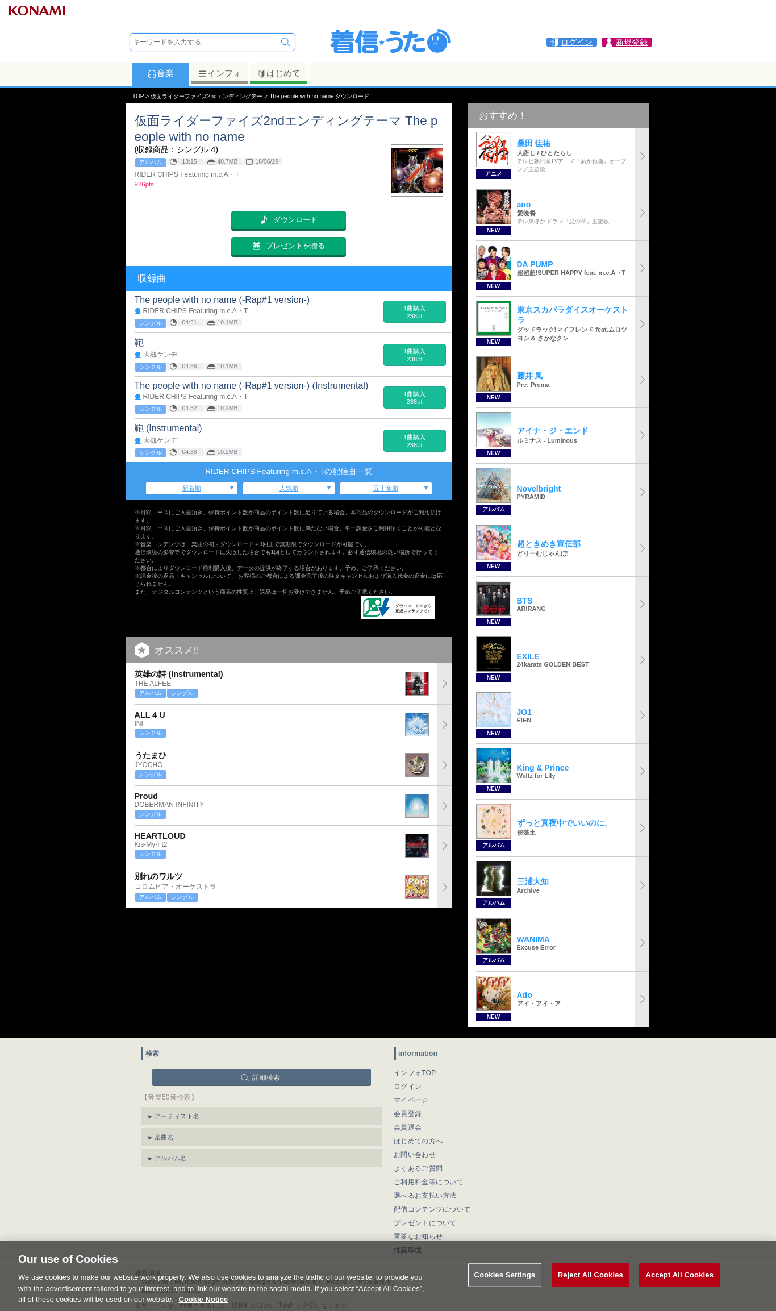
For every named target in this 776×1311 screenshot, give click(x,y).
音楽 (160, 73)
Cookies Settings (505, 1291)
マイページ (411, 1100)
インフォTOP (415, 1073)
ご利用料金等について (429, 1182)
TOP (138, 96)
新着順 (191, 488)
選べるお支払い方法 (425, 1196)
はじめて (279, 73)
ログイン (408, 1087)
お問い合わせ (415, 1155)
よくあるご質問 (418, 1168)
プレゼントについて (425, 1223)
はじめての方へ (418, 1141)
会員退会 (408, 1127)
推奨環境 (408, 1250)
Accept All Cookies (679, 1291)
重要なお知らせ (418, 1237)
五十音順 (385, 488)
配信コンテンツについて (432, 1209)
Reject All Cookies (590, 1291)
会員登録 (408, 1114)
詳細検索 (266, 1077)
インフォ (219, 73)
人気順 (288, 488)
